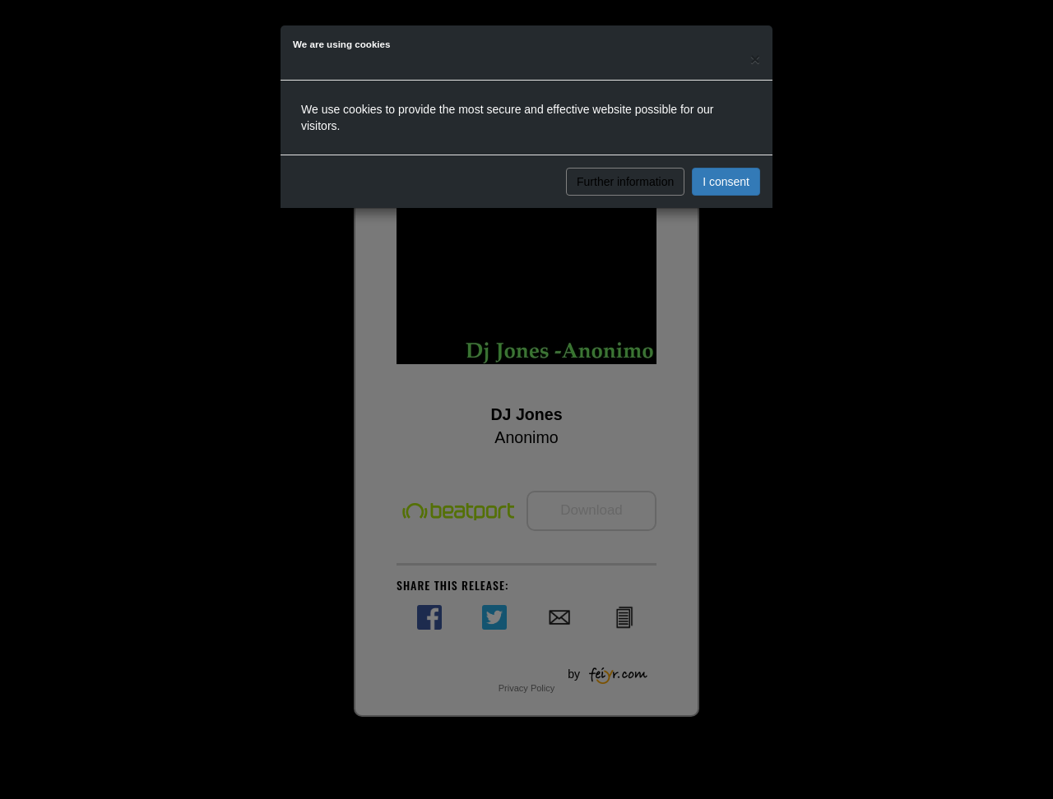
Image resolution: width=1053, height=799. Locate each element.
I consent (726, 181)
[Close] (755, 58)
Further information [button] (625, 181)
